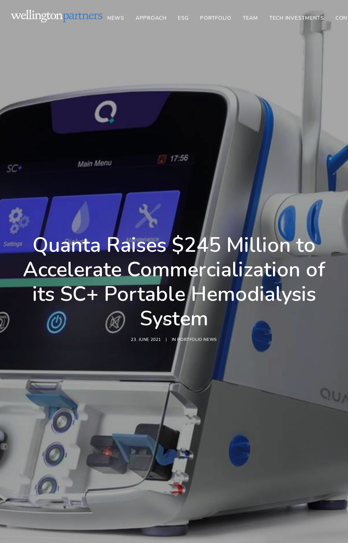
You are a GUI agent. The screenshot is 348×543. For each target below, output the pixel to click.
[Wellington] (57, 16)
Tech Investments (296, 18)
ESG (183, 18)
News (115, 18)
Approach (151, 18)
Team (250, 18)
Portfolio (215, 18)
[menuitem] (118, 18)
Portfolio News (197, 253)
